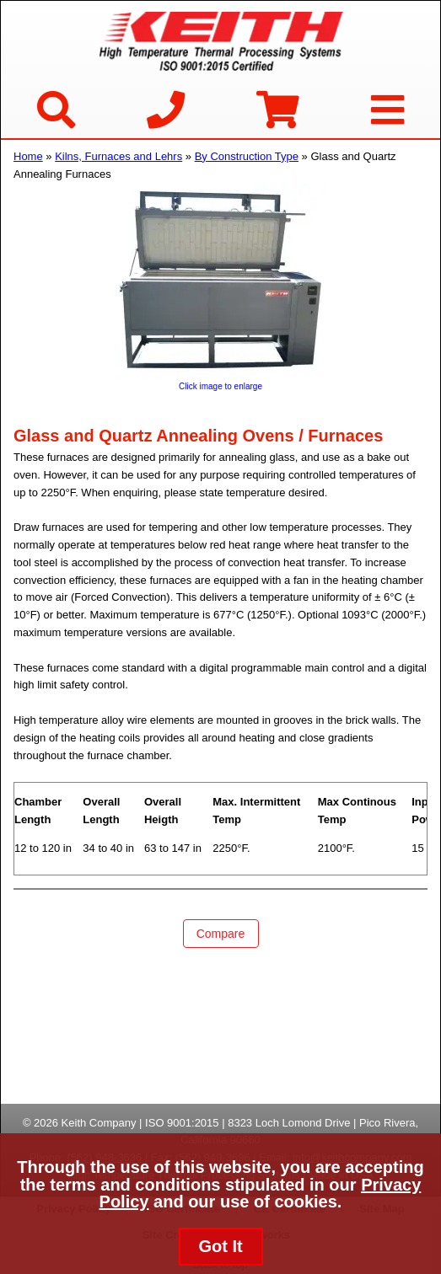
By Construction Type (246, 156)
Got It (220, 1246)
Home (28, 156)
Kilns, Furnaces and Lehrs (118, 156)
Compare (220, 933)
